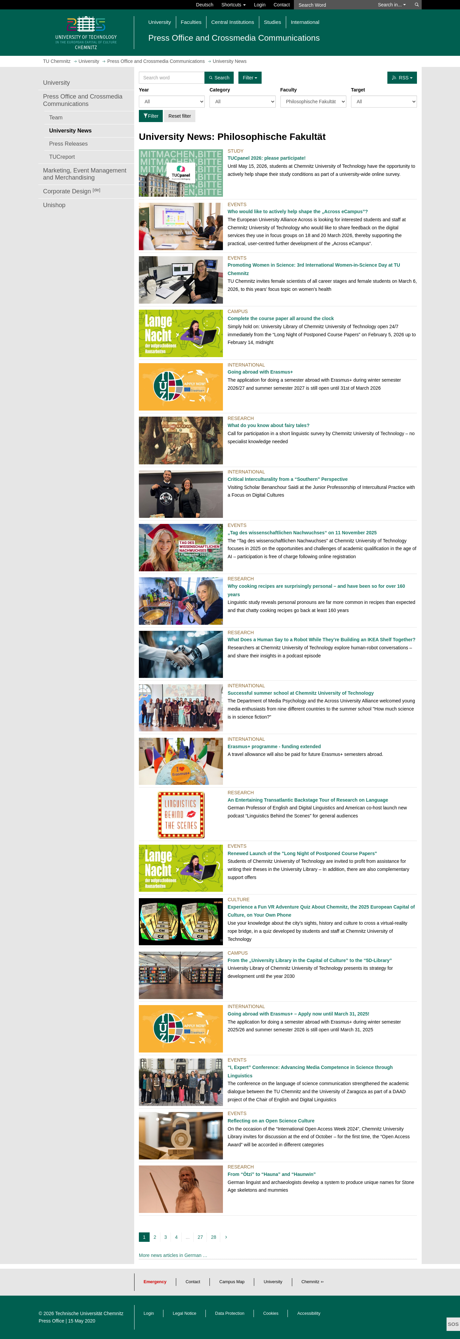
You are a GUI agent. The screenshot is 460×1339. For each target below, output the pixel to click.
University (56, 82)
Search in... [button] (392, 4)
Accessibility (308, 1313)
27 (200, 1237)
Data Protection (229, 1313)
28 (213, 1237)
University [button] (159, 22)
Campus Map (231, 1281)
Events (237, 204)
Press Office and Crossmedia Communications (82, 100)
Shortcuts (233, 4)
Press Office (51, 1321)
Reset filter (179, 116)
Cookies (271, 1313)
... (188, 1237)
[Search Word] (333, 4)
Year (144, 89)
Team (56, 117)
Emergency (155, 1281)
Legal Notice (184, 1313)
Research (241, 418)
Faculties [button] (191, 22)
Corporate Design (71, 191)
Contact (282, 4)
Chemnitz (310, 1281)
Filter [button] (250, 77)
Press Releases (68, 144)
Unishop (54, 205)
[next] (227, 1237)
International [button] (305, 22)
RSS (402, 77)
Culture (239, 899)
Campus (238, 311)
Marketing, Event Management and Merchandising (84, 174)
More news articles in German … (173, 1255)
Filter (150, 116)
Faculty (288, 89)
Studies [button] (272, 22)
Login (259, 4)
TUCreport (62, 157)
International (246, 365)
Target (358, 89)
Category (219, 89)
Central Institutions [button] (232, 22)
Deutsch (204, 4)
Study (235, 151)
